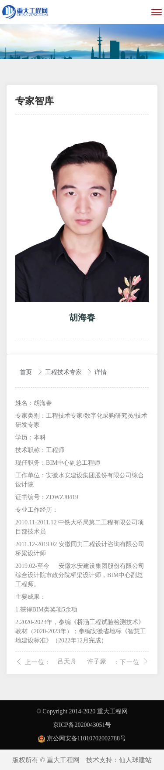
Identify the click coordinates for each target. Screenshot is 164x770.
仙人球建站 (135, 759)
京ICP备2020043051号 (82, 725)
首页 (27, 372)
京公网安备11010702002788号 (82, 738)
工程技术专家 (64, 372)
